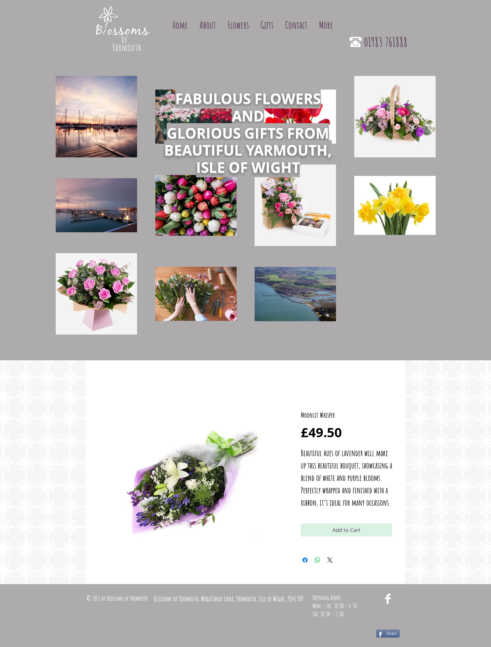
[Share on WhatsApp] (317, 560)
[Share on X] (330, 560)
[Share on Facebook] (305, 560)
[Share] (388, 634)
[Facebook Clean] (388, 599)
